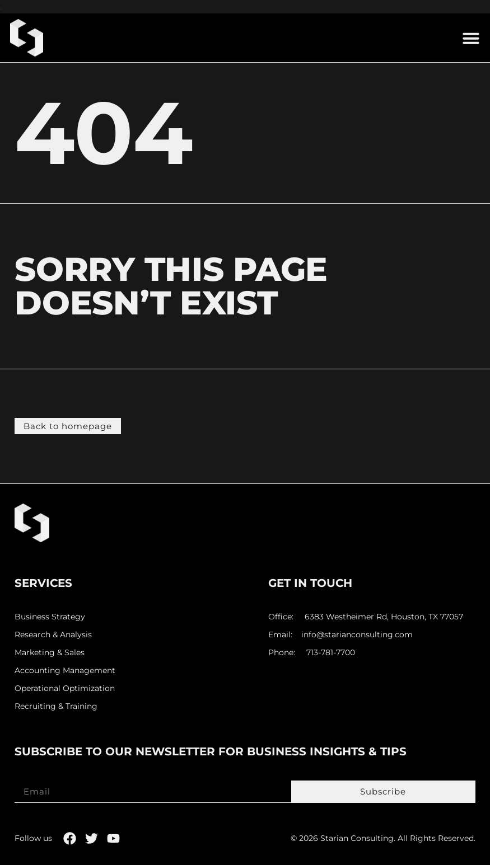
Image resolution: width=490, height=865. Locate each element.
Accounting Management (65, 670)
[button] (471, 38)
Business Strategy (50, 617)
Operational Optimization (65, 688)
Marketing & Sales (50, 652)
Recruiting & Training (56, 706)
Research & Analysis (53, 635)
